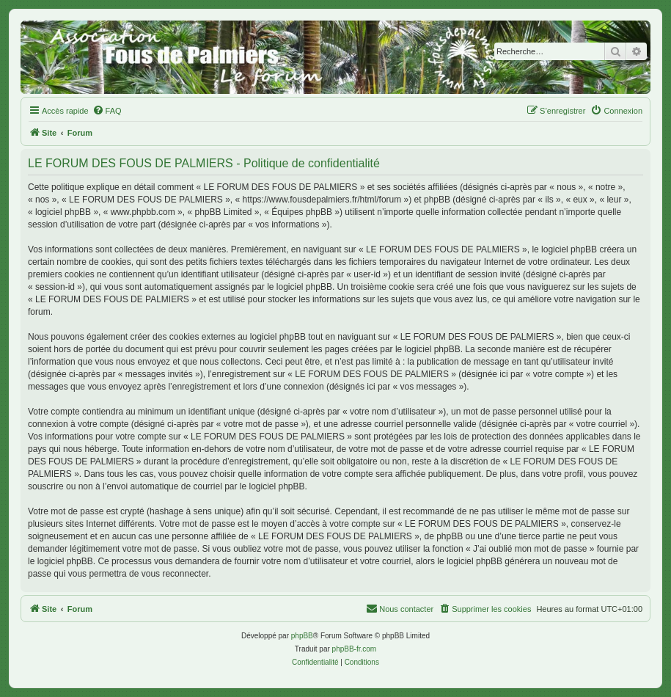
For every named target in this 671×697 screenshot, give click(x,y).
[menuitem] (107, 111)
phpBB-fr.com (354, 649)
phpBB (302, 636)
